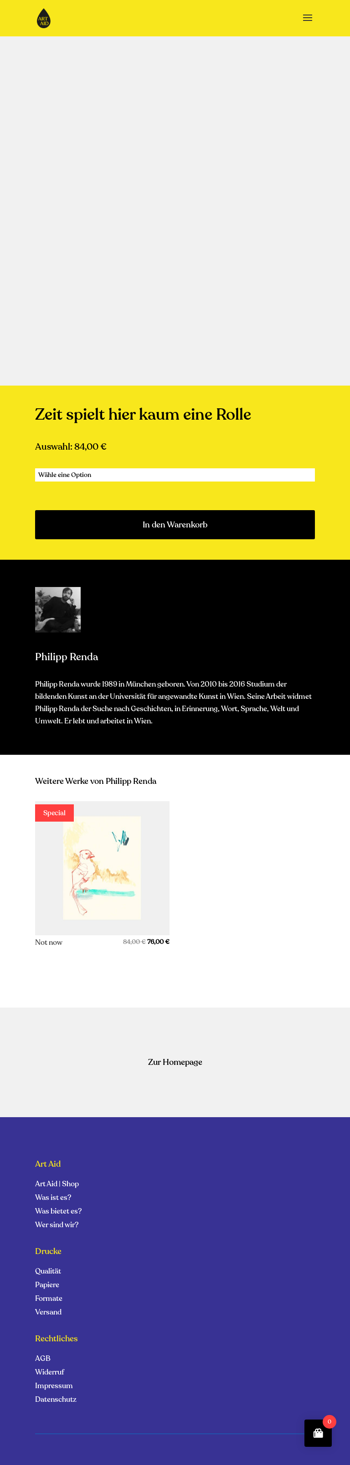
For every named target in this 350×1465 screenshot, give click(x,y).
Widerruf (49, 1373)
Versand (48, 1313)
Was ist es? (53, 1198)
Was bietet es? (58, 1212)
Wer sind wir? (56, 1226)
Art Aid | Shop (57, 1185)
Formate (48, 1299)
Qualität (48, 1272)
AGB (43, 1359)
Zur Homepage (175, 1062)
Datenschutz (56, 1400)
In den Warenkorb (175, 524)
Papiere (47, 1286)
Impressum (54, 1387)
